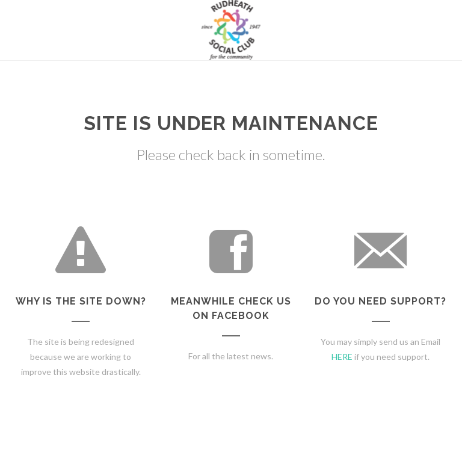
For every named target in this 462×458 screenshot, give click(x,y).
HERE (342, 356)
